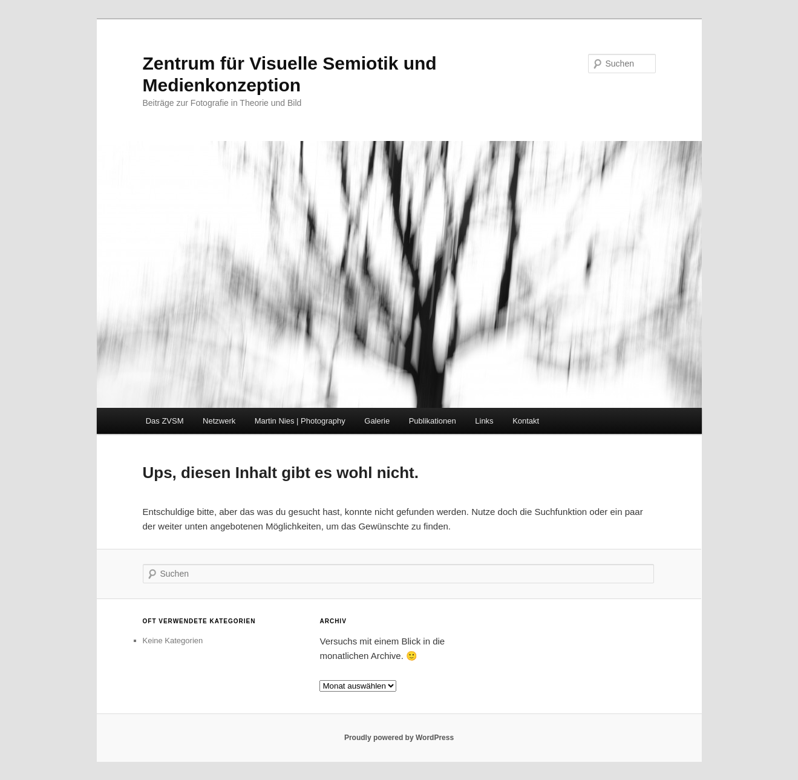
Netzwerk (219, 420)
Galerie (377, 420)
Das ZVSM (165, 420)
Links (484, 420)
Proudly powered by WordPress (399, 737)
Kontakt (525, 420)
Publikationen (432, 420)
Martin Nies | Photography (300, 420)
